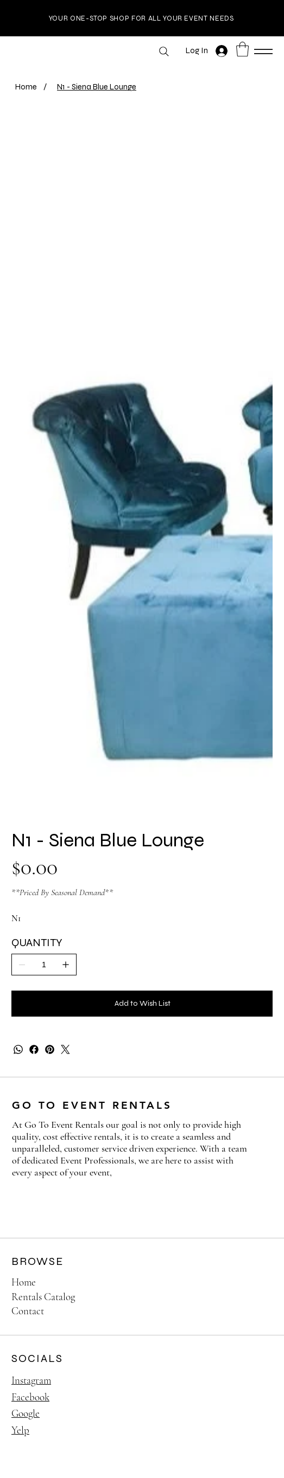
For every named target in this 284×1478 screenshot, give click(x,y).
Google (25, 1414)
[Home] (26, 87)
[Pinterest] (49, 1050)
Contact (27, 1312)
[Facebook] (34, 1050)
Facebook (30, 1397)
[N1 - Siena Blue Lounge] (96, 87)
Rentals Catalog (43, 1297)
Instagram (31, 1380)
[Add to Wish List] (142, 1004)
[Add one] (66, 964)
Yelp (20, 1430)
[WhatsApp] (18, 1050)
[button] (242, 49)
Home (23, 1282)
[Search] (164, 51)
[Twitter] (65, 1050)
